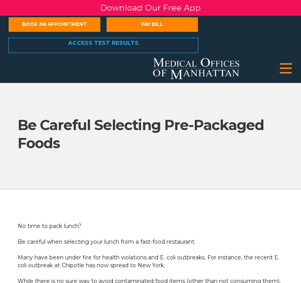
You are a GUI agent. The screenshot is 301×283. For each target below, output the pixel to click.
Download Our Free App (150, 8)
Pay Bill (152, 24)
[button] (286, 68)
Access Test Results (103, 42)
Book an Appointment (54, 24)
